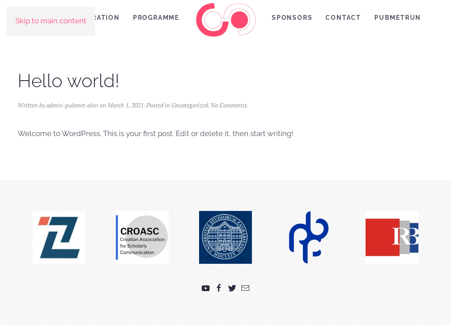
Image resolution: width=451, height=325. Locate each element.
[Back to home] (225, 19)
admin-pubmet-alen (72, 105)
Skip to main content (50, 20)
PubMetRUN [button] (397, 17)
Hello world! (68, 81)
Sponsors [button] (292, 17)
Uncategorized (189, 105)
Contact (343, 17)
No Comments (229, 105)
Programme (156, 17)
